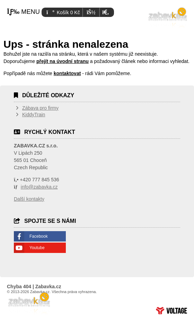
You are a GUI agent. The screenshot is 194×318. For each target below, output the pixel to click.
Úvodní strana (168, 17)
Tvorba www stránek (171, 311)
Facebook (38, 236)
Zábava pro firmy (40, 108)
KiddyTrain (33, 114)
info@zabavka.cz (39, 187)
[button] (105, 12)
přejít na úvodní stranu (62, 61)
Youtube (37, 247)
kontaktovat (67, 73)
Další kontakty (29, 199)
